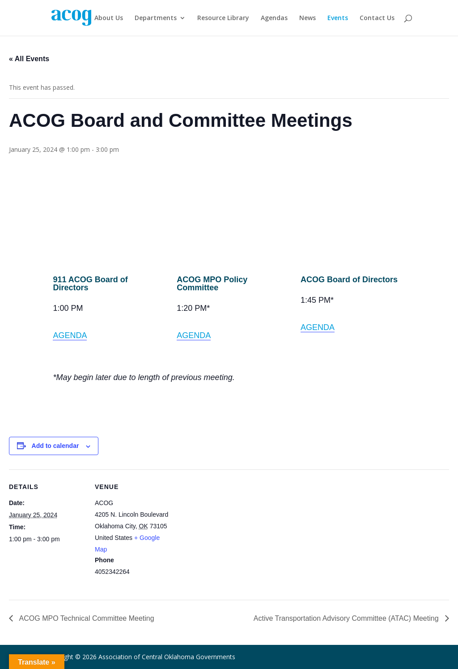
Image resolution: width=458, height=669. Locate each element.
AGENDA (70, 335)
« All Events (29, 59)
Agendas (274, 18)
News (307, 18)
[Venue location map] (228, 531)
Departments (156, 18)
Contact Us (377, 18)
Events (337, 18)
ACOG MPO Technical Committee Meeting (85, 618)
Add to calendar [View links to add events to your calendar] (55, 445)
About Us (108, 18)
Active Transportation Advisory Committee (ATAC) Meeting (347, 618)
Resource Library (223, 18)
